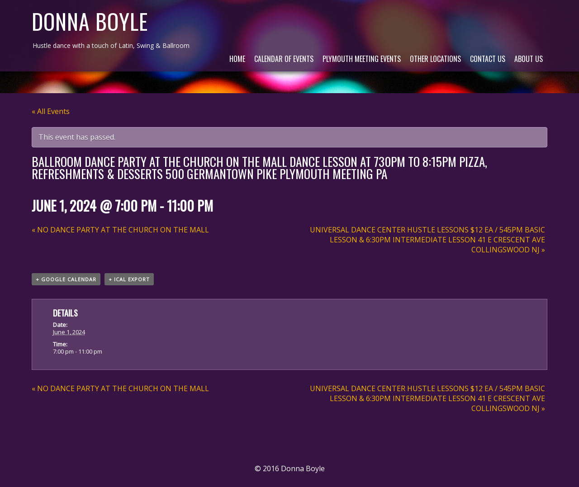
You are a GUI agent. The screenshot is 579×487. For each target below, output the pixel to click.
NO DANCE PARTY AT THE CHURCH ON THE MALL (120, 230)
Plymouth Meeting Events (362, 58)
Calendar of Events (283, 58)
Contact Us (487, 58)
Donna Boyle (90, 21)
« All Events (51, 111)
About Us (528, 58)
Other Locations (435, 58)
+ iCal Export (129, 279)
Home (237, 58)
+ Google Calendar (66, 279)
